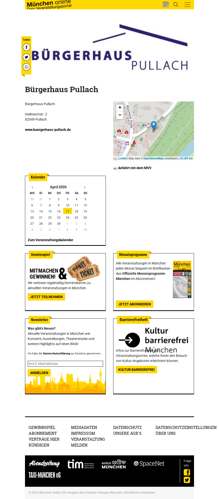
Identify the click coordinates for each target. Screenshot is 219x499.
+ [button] (120, 108)
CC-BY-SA (186, 158)
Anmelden (39, 373)
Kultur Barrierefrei (136, 370)
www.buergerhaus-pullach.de (48, 130)
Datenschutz (127, 427)
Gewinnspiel (42, 427)
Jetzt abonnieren (134, 304)
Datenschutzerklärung (56, 353)
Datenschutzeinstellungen (186, 427)
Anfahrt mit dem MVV (132, 168)
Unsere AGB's (127, 433)
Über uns (166, 433)
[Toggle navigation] (187, 4)
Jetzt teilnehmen (46, 297)
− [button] (120, 115)
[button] (166, 4)
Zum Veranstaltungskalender (50, 240)
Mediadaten (84, 427)
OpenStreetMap (153, 158)
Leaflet (122, 158)
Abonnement (43, 433)
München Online (50, 492)
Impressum (83, 433)
